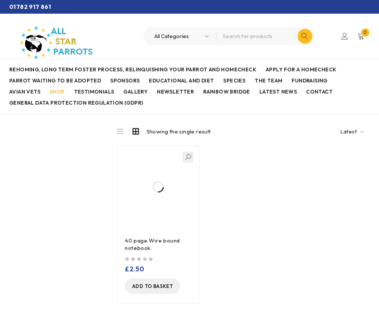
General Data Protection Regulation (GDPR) (76, 102)
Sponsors (125, 80)
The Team (268, 80)
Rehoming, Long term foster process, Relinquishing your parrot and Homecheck (132, 69)
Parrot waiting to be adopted (55, 80)
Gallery (135, 91)
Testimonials (94, 91)
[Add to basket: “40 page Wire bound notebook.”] (152, 286)
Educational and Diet (181, 80)
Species (234, 80)
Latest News (278, 91)
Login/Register (344, 36)
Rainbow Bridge (226, 91)
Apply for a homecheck (301, 69)
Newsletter (175, 91)
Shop (57, 91)
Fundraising (309, 80)
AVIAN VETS (24, 91)
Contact (319, 91)
